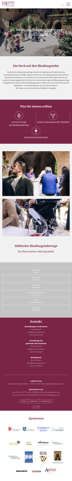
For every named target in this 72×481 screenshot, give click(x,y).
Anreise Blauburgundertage (36, 301)
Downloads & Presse (36, 271)
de (63, 5)
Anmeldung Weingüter (36, 279)
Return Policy (46, 401)
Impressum (33, 401)
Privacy (23, 401)
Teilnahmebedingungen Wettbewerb (36, 294)
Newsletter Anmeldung (36, 309)
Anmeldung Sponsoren (36, 286)
